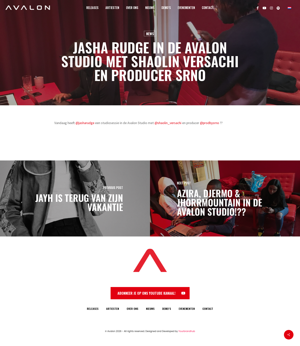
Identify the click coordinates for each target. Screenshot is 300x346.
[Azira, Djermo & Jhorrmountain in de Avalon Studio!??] (225, 198)
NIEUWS (150, 309)
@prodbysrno (209, 123)
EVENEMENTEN (187, 309)
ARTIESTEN (112, 309)
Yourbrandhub (187, 331)
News (150, 33)
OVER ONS (132, 309)
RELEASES (93, 309)
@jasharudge (85, 123)
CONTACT (207, 309)
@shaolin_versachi (168, 123)
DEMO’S (166, 309)
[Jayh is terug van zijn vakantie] (75, 198)
